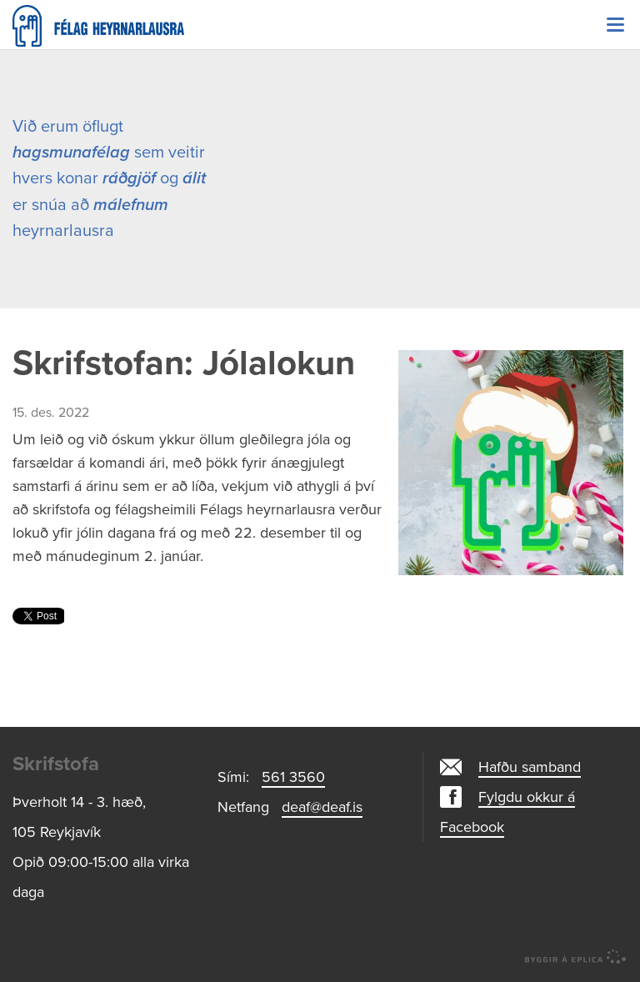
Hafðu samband (529, 767)
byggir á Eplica (576, 957)
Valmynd (615, 25)
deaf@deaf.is (322, 807)
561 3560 (293, 777)
